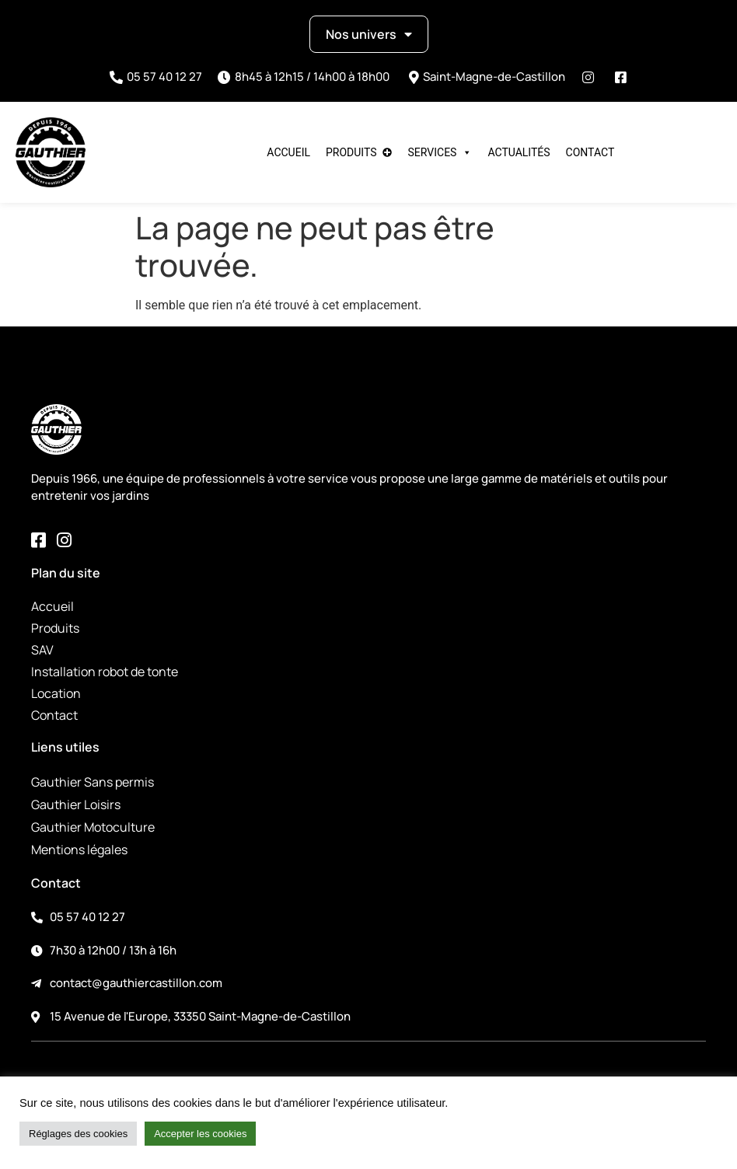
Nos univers (369, 34)
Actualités (518, 152)
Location (56, 693)
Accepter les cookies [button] (200, 1133)
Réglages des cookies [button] (78, 1133)
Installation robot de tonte (104, 671)
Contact (590, 152)
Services (440, 152)
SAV (42, 650)
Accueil (288, 152)
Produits (351, 152)
